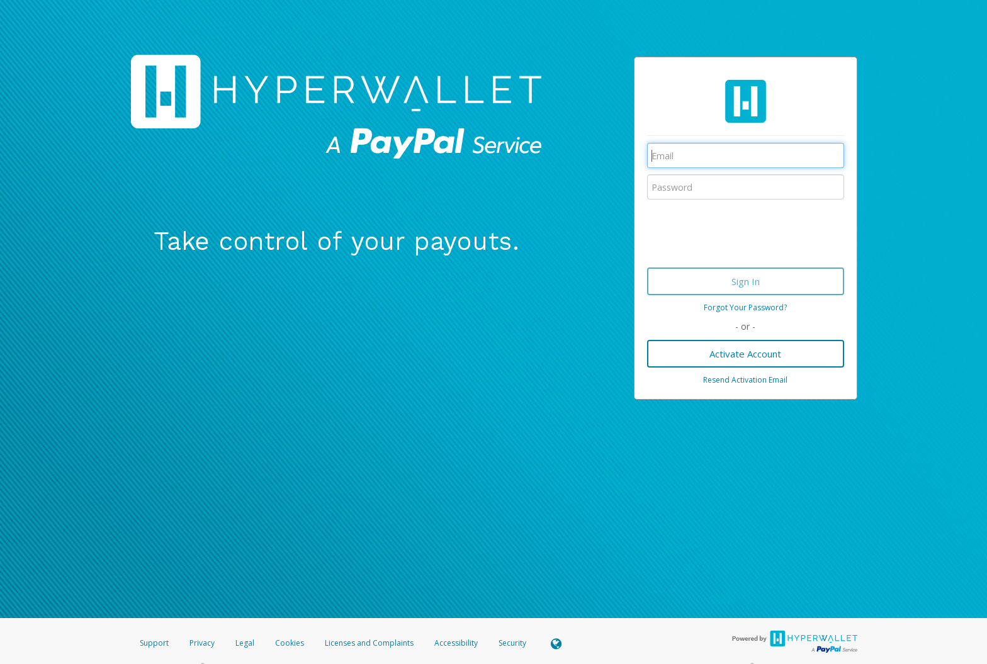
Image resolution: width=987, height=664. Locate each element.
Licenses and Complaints (370, 643)
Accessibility (456, 643)
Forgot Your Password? (745, 307)
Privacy (202, 643)
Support (154, 643)
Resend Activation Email (745, 379)
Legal (244, 643)
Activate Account (745, 353)
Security (512, 643)
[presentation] (742, 230)
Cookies (289, 643)
